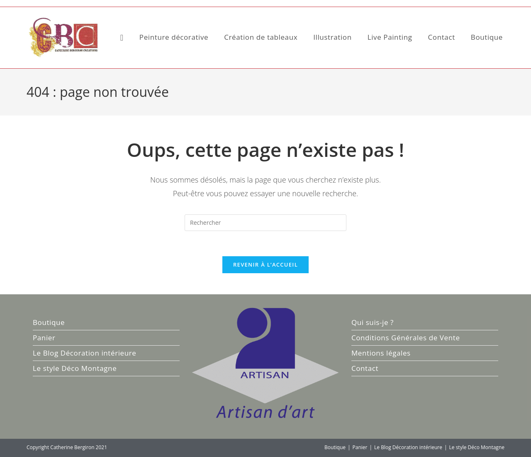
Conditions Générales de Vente (405, 337)
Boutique (49, 322)
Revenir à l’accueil (265, 264)
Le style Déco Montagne (75, 368)
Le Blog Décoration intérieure (84, 353)
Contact (364, 368)
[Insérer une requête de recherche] (265, 222)
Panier (44, 337)
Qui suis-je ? (372, 322)
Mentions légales (381, 353)
